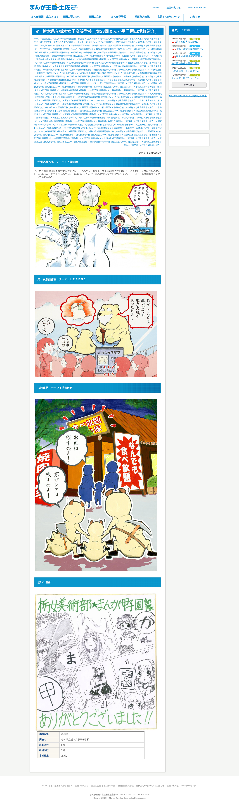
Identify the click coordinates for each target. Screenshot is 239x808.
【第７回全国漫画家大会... (190, 48)
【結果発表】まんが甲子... (185, 70)
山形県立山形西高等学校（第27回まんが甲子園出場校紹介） (95, 76)
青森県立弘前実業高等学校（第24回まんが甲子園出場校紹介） (92, 114)
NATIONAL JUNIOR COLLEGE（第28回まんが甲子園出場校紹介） (108, 73)
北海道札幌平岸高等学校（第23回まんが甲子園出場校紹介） (130, 138)
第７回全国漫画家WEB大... (190, 56)
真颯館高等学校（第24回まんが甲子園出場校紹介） (99, 135)
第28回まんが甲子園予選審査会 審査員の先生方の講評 (87, 45)
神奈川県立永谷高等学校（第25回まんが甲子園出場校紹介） (128, 107)
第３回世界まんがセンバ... (190, 41)
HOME (155, 7)
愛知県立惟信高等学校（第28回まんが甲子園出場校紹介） (78, 56)
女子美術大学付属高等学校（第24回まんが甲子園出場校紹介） (68, 121)
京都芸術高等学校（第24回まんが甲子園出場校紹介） (88, 128)
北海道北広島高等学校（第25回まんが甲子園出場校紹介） (88, 104)
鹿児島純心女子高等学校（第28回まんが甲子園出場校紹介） (121, 70)
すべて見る (189, 85)
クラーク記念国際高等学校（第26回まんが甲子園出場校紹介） (120, 83)
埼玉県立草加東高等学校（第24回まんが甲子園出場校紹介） (79, 118)
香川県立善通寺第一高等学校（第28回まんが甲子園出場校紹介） (97, 63)
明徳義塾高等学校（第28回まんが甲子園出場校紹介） (68, 70)
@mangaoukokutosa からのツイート (188, 95)
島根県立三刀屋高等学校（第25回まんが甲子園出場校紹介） (107, 111)
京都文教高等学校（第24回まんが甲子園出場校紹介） (64, 131)
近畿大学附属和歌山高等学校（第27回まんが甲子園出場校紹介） (78, 80)
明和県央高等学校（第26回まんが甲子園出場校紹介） (86, 90)
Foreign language (197, 7)
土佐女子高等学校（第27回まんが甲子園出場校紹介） (66, 83)
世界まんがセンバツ (168, 16)
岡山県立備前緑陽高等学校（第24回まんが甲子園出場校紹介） (118, 131)
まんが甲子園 (118, 16)
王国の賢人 (47, 39)
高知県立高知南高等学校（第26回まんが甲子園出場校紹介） (105, 97)
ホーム (37, 39)
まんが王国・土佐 (57, 7)
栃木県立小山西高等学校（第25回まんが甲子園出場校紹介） (73, 107)
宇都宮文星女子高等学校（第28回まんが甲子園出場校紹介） (67, 49)
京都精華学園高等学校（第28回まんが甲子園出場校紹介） (104, 59)
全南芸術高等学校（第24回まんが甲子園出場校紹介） (78, 138)
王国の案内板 (174, 7)
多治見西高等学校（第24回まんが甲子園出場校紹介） (110, 125)
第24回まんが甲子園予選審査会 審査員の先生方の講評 (124, 39)
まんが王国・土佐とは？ (45, 16)
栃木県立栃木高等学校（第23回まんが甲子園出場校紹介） (116, 142)
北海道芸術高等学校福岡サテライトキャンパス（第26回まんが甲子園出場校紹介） (101, 100)
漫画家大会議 (142, 16)
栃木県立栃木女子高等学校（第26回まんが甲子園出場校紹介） (106, 87)
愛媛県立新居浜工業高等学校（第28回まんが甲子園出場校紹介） (83, 66)
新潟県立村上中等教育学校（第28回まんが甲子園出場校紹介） (100, 52)
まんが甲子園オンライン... (185, 78)
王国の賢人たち (71, 16)
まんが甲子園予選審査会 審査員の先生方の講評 (76, 39)
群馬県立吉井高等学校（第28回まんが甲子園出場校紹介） (122, 49)
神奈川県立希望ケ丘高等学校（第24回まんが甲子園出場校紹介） (126, 121)
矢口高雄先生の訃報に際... (185, 63)
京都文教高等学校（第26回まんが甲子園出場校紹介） (66, 94)
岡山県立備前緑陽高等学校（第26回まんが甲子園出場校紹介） (120, 94)
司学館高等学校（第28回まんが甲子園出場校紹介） (129, 56)
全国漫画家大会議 (126, 786)
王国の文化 (95, 16)
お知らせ (195, 16)
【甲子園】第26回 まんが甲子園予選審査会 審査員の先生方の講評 (106, 42)
